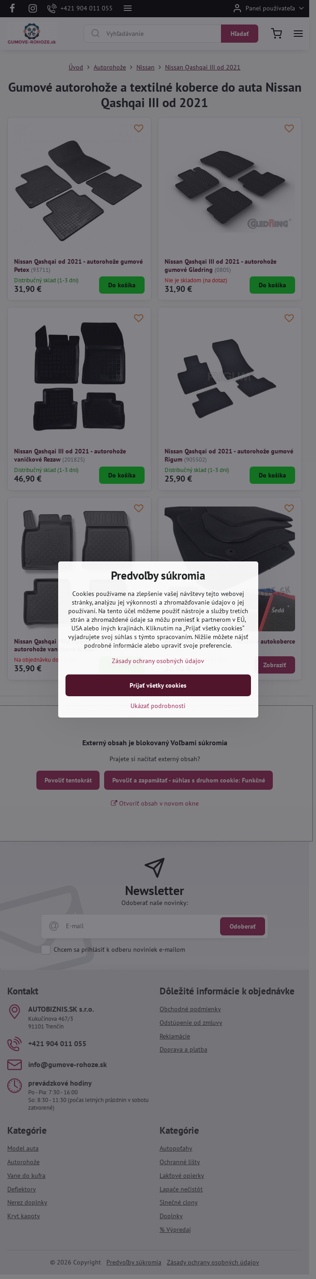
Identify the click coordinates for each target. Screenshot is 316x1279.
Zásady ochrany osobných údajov (158, 661)
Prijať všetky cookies (158, 685)
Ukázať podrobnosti (158, 706)
